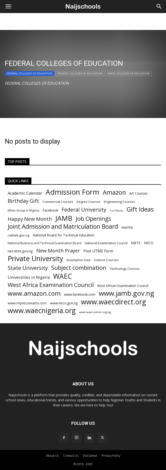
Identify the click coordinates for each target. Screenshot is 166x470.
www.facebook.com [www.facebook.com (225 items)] (79, 294)
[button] (8, 6)
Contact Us (70, 456)
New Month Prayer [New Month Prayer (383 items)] (58, 250)
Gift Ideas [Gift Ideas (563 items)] (140, 209)
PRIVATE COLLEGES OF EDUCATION (79, 73)
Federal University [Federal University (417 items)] (84, 209)
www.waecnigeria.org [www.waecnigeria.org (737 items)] (42, 310)
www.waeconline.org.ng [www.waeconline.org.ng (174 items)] (95, 312)
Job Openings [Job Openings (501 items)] (93, 218)
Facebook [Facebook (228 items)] (50, 210)
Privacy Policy (111, 456)
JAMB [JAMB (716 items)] (63, 218)
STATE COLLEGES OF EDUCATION (128, 73)
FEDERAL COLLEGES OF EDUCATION (29, 73)
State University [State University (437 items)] (28, 267)
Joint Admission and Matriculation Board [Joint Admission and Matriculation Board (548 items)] (63, 226)
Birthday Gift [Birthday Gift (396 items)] (23, 200)
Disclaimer (90, 456)
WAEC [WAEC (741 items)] (62, 276)
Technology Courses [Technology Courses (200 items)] (125, 268)
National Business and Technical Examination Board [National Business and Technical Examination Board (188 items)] (44, 243)
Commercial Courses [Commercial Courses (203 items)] (58, 201)
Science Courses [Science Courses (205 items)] (106, 260)
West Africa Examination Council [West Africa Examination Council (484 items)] (51, 284)
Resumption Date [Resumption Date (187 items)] (78, 260)
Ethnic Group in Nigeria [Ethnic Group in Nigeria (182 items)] (23, 210)
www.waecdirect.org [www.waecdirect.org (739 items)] (113, 301)
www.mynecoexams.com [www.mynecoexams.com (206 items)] (27, 303)
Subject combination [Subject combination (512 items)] (78, 267)
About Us (52, 456)
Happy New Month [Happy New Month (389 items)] (30, 218)
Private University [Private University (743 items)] (35, 258)
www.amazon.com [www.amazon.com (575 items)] (34, 293)
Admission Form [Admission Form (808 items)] (72, 192)
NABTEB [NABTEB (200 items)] (127, 227)
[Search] (159, 6)
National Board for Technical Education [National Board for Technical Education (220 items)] (63, 235)
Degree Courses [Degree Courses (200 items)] (89, 201)
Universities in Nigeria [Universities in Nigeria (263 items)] (29, 277)
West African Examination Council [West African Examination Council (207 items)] (122, 285)
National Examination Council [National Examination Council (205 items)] (106, 243)
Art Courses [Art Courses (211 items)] (138, 193)
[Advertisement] (83, 21)
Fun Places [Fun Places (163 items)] (116, 210)
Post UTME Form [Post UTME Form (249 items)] (98, 251)
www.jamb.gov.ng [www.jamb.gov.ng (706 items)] (126, 293)
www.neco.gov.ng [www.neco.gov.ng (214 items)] (64, 303)
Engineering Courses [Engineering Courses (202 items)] (119, 201)
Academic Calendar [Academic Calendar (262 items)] (25, 193)
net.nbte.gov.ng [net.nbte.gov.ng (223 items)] (20, 251)
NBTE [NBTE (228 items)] (136, 242)
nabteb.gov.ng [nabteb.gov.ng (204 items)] (18, 235)
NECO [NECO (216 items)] (148, 243)
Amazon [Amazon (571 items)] (114, 192)
